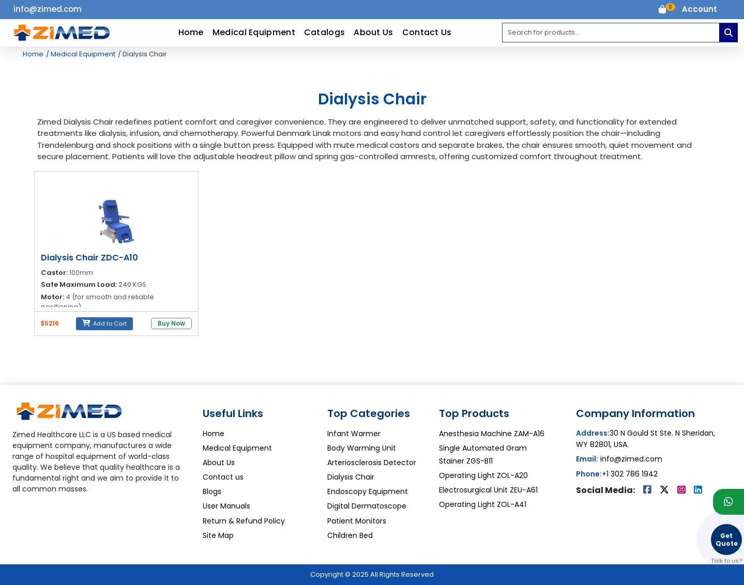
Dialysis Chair (350, 477)
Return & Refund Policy (244, 521)
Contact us (223, 477)
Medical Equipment (253, 32)
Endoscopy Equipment (367, 491)
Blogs (212, 491)
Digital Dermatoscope (366, 506)
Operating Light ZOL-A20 (483, 475)
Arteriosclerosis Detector (371, 462)
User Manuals (226, 506)
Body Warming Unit (361, 448)
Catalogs (324, 32)
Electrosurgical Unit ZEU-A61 (488, 490)
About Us (373, 32)
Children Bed (350, 535)
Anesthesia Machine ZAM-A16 (491, 433)
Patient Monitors (356, 521)
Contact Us (427, 32)
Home (191, 32)
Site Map (218, 535)
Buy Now (171, 323)
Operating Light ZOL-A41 (482, 504)
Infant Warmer (354, 433)
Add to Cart (104, 323)
